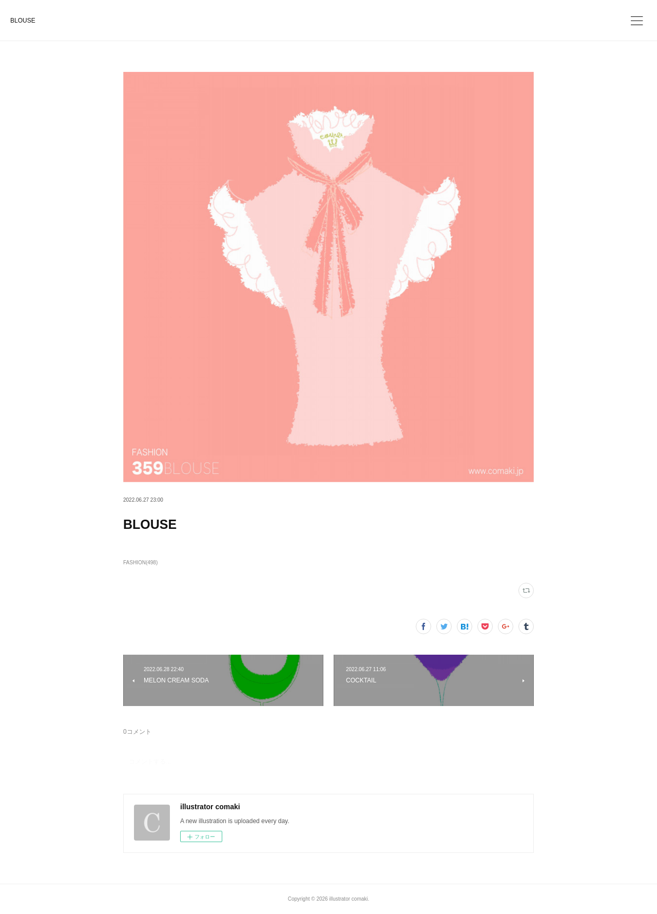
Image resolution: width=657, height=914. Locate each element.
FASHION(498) (140, 562)
